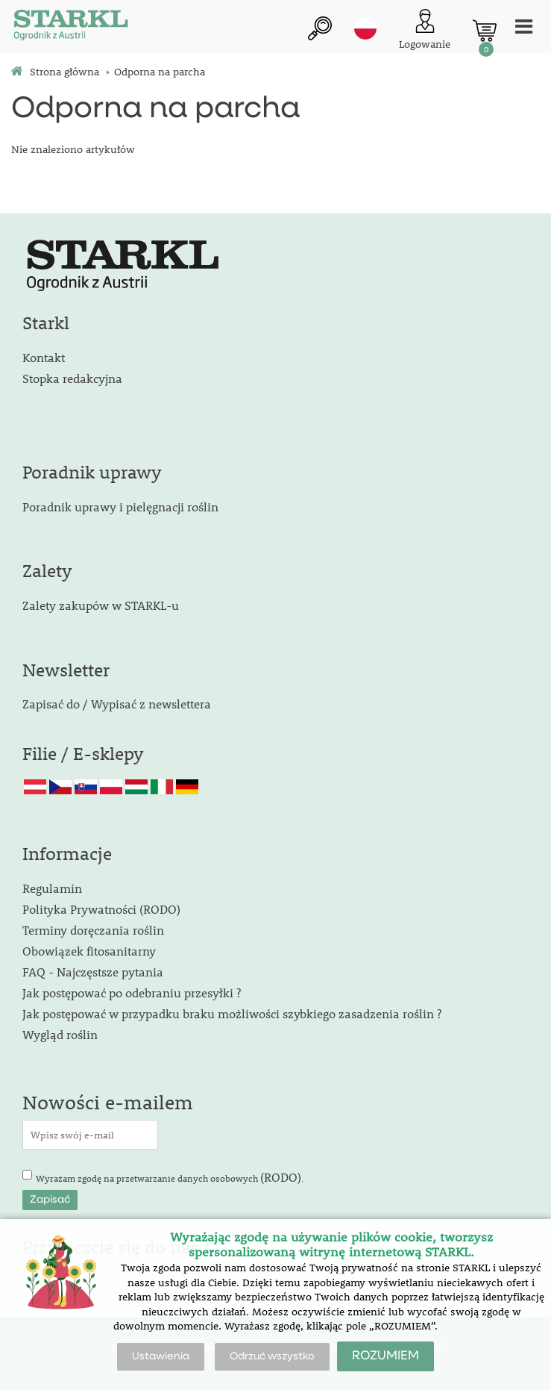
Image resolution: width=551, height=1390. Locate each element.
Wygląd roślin (60, 1034)
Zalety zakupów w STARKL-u (100, 605)
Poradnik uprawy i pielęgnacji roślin (120, 506)
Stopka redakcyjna (72, 378)
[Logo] (70, 26)
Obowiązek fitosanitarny (89, 951)
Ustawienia (160, 1356)
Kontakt (43, 357)
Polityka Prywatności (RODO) (101, 909)
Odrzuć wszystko (272, 1356)
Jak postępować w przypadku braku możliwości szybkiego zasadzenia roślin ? (231, 1013)
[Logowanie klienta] (424, 30)
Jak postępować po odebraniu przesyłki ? (131, 992)
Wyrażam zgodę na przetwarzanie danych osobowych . (169, 1177)
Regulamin (52, 888)
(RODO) (280, 1177)
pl (365, 28)
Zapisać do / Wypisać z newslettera (116, 703)
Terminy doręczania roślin (93, 930)
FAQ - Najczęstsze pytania (92, 971)
